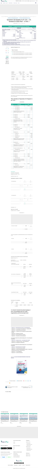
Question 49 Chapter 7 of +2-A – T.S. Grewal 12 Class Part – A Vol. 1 (24, 423)
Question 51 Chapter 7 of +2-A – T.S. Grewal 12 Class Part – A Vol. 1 (5, 423)
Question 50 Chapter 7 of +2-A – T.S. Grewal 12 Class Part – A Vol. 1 (14, 423)
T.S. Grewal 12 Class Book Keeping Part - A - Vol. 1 (7, 420)
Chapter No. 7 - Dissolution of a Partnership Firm (7, 419)
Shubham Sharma (16, 23)
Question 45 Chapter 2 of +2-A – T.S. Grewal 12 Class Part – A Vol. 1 (7, 62)
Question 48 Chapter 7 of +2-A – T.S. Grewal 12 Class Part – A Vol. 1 (33, 423)
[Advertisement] (19, 9)
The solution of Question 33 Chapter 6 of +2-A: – (19, 51)
